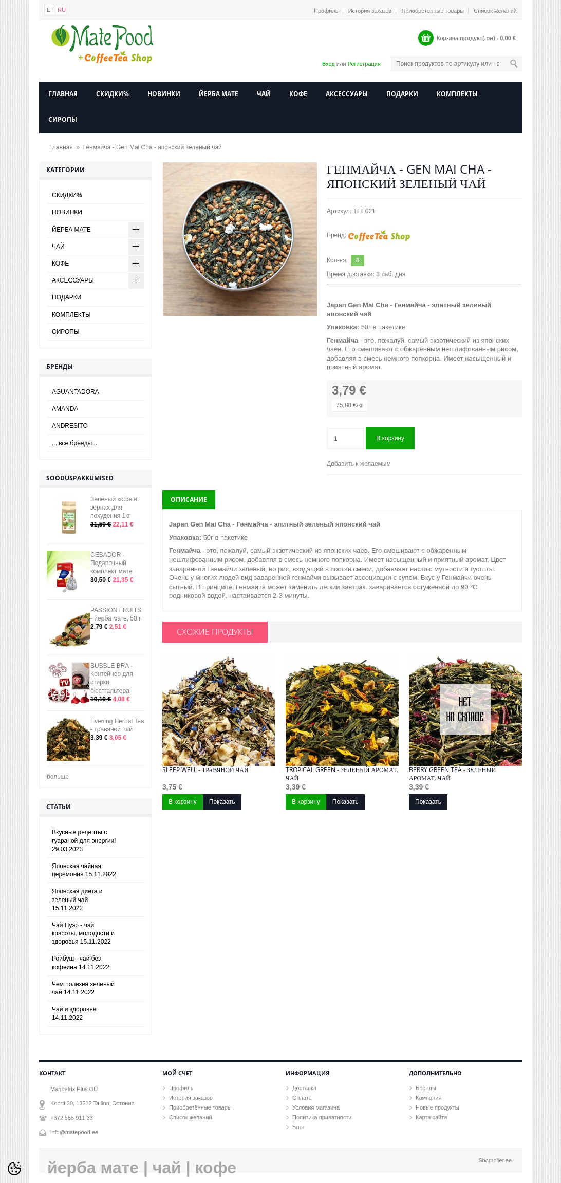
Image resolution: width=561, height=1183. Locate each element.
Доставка (304, 1088)
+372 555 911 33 (71, 1118)
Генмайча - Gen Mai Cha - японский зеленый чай (152, 147)
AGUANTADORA (75, 392)
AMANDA (65, 408)
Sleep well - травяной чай (205, 770)
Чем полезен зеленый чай (83, 988)
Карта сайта (431, 1117)
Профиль (326, 11)
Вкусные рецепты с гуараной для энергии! (84, 840)
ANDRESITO (70, 425)
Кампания (428, 1098)
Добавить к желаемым (359, 463)
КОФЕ (298, 93)
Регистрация (364, 64)
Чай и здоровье (74, 1013)
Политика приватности (321, 1117)
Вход (328, 64)
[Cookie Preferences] (14, 1168)
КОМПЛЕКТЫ (457, 93)
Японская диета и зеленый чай (77, 899)
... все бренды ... (75, 443)
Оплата (302, 1098)
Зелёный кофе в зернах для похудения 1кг (113, 507)
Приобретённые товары (433, 11)
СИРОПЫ (62, 119)
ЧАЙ (264, 93)
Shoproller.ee (495, 1160)
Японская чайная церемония (84, 870)
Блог (298, 1127)
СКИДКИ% (112, 93)
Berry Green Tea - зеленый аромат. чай (452, 774)
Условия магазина (316, 1107)
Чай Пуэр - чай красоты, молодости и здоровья (83, 933)
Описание (189, 499)
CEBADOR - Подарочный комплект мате (111, 563)
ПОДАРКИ (402, 93)
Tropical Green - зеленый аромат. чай (342, 774)
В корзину (390, 438)
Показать (222, 801)
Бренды (426, 1088)
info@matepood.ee (74, 1132)
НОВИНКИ (163, 93)
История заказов (370, 11)
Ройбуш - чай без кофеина (80, 962)
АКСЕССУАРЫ (347, 93)
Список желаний (495, 11)
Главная (63, 93)
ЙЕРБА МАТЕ (218, 93)
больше (58, 776)
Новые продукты (437, 1107)
